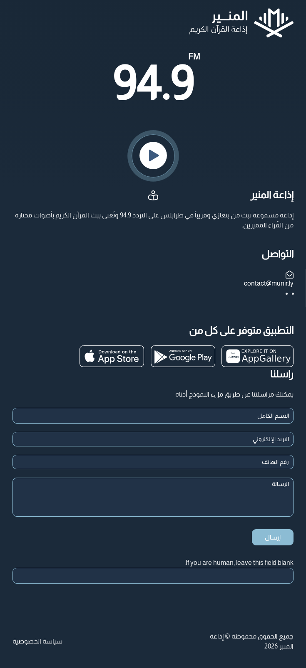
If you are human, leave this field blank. (239, 562)
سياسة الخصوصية (37, 641)
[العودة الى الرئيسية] (241, 22)
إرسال (273, 537)
